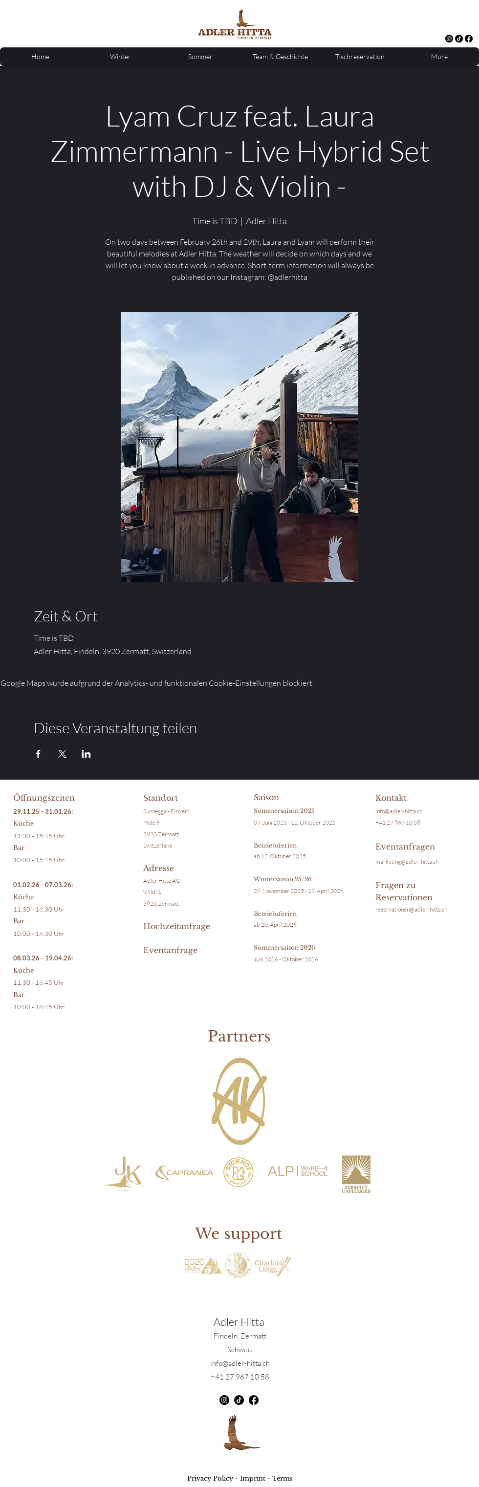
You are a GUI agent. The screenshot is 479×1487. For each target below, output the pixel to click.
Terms (282, 1478)
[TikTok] (459, 38)
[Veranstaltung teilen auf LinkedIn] (86, 754)
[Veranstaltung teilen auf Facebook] (38, 754)
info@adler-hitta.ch (398, 811)
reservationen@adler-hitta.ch (411, 909)
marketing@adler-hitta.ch (406, 861)
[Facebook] (469, 38)
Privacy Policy (210, 1478)
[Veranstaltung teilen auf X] (62, 754)
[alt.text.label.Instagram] (449, 38)
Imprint (252, 1478)
